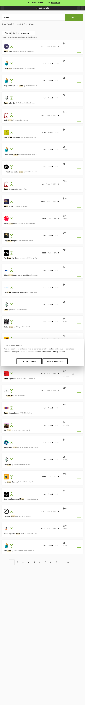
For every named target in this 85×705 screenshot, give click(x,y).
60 (68, 562)
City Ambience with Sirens (16, 292)
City (7, 430)
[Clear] (61, 17)
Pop (25, 189)
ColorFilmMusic (19, 51)
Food (8, 51)
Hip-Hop (25, 120)
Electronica (38, 533)
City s (8, 68)
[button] (47, 51)
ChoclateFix (24, 482)
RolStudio (21, 103)
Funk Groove (30, 51)
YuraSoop (18, 206)
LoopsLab (18, 120)
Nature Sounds (33, 447)
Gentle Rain (10, 447)
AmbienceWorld (19, 68)
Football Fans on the (13, 172)
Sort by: (16, 33)
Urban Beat (10, 223)
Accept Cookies (29, 361)
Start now (55, 3)
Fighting (9, 378)
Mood (8, 206)
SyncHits (17, 396)
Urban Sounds (30, 68)
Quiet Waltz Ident (12, 137)
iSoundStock (23, 447)
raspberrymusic (24, 223)
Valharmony (22, 241)
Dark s (8, 120)
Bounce (9, 189)
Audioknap (20, 516)
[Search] (74, 17)
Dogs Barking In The (13, 86)
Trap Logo (10, 241)
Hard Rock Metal (29, 378)
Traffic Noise (11, 155)
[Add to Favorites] (56, 51)
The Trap (9, 516)
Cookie (45, 351)
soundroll (20, 378)
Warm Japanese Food (14, 534)
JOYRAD (22, 413)
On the (8, 327)
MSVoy (17, 327)
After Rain (10, 103)
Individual (30, 241)
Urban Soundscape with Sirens (17, 275)
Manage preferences (55, 361)
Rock (23, 396)
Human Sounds (38, 172)
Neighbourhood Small (14, 499)
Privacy (55, 351)
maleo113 (17, 430)
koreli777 (28, 172)
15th (8, 396)
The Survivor (11, 482)
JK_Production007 (29, 137)
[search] (33, 17)
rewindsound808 (25, 258)
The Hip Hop (11, 258)
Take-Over (29, 533)
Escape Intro (11, 413)
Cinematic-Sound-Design (34, 499)
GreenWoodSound (35, 292)
